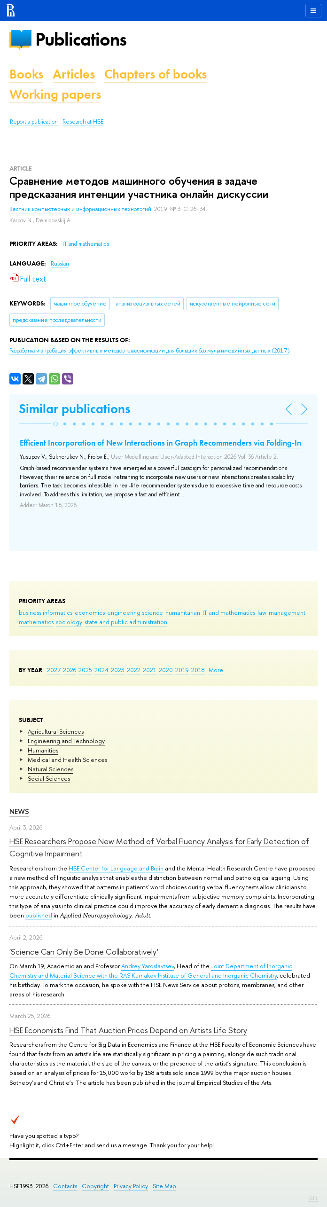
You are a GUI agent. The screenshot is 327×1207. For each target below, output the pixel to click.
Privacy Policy (131, 1186)
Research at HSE (82, 121)
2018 (198, 670)
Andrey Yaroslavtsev (147, 966)
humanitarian (182, 612)
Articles (74, 74)
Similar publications (74, 408)
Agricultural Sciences (56, 731)
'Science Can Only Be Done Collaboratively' (83, 951)
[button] (55, 424)
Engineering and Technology (66, 741)
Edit (313, 1198)
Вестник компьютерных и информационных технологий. (81, 209)
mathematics (36, 622)
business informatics (45, 612)
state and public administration (126, 622)
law (261, 612)
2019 (182, 670)
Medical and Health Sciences (67, 759)
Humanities (43, 750)
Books (26, 74)
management (287, 612)
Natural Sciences (50, 769)
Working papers (55, 94)
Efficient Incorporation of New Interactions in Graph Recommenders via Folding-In (160, 443)
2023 (118, 670)
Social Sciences (49, 778)
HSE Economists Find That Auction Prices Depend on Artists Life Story (128, 1030)
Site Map (164, 1186)
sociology (69, 622)
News (19, 811)
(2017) (149, 350)
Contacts (65, 1186)
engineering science (135, 612)
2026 (69, 670)
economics (90, 612)
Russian (60, 263)
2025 (85, 670)
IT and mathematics (228, 612)
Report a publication (34, 121)
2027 (54, 670)
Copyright (95, 1186)
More (216, 670)
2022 (133, 670)
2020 (166, 670)
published (38, 915)
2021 (149, 670)
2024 (101, 670)
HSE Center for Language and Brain (116, 868)
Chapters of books (155, 74)
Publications (80, 39)
